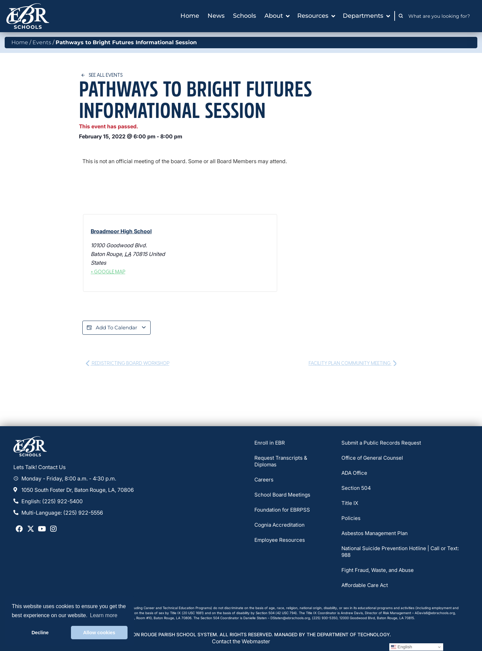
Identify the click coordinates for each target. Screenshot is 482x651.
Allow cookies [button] (99, 632)
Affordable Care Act (366, 586)
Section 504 (356, 488)
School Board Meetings (282, 495)
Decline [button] (40, 632)
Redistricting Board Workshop (127, 364)
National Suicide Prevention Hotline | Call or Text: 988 (401, 552)
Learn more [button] (103, 615)
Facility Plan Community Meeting (353, 364)
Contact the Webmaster (241, 641)
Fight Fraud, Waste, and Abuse (379, 571)
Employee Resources (280, 540)
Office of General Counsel (373, 458)
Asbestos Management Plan (375, 534)
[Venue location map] (227, 252)
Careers (264, 480)
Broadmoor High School (121, 231)
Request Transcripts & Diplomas (281, 462)
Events (41, 42)
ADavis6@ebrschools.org (435, 613)
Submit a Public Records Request (382, 443)
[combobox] (441, 16)
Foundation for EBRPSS (282, 510)
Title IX (349, 504)
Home (19, 42)
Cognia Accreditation (280, 525)
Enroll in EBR (270, 443)
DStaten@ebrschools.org (290, 618)
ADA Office (355, 473)
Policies (350, 519)
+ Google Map (108, 271)
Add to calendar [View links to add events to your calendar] (118, 328)
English (401, 647)
